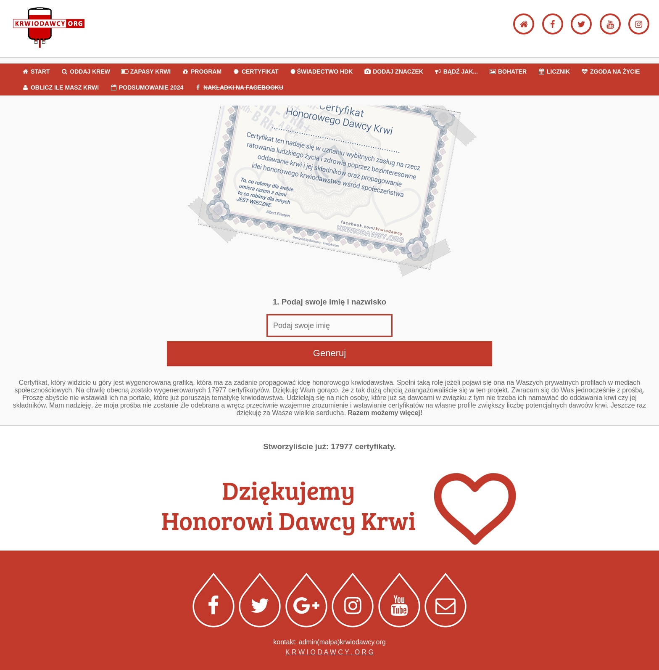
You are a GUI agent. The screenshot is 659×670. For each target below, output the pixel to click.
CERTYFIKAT (255, 71)
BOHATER (508, 71)
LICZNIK (554, 71)
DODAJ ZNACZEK (393, 71)
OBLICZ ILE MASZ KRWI (60, 87)
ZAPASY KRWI (146, 71)
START (35, 71)
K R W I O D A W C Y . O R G (329, 652)
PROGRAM (201, 71)
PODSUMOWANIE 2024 (146, 87)
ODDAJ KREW (85, 71)
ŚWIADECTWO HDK (321, 71)
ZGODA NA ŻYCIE (610, 71)
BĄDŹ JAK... (456, 71)
